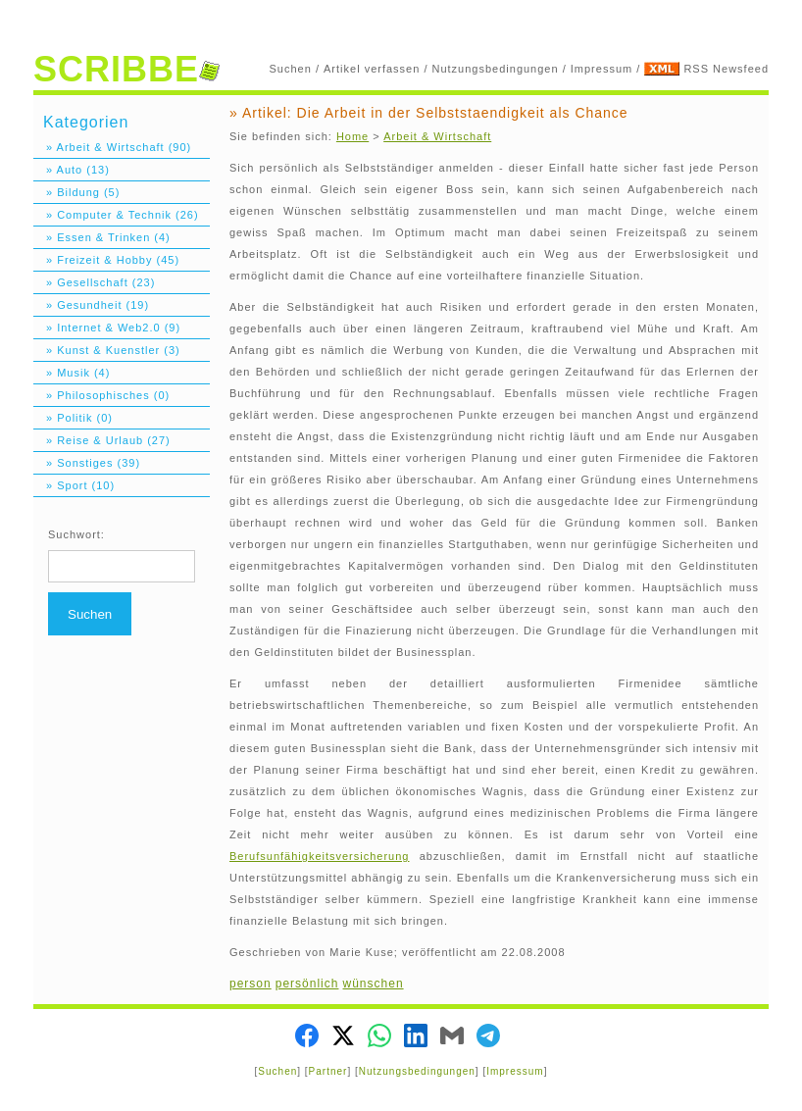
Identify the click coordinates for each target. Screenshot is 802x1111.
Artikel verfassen (372, 69)
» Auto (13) (71, 170)
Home (352, 136)
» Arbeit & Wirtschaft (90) (112, 147)
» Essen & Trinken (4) (102, 237)
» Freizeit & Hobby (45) (106, 260)
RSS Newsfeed (726, 69)
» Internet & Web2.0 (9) (106, 327)
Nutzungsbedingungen (495, 69)
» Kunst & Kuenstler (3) (106, 350)
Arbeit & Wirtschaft (437, 136)
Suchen (291, 69)
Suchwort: (76, 534)
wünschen (373, 983)
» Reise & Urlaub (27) (102, 440)
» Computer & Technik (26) (116, 215)
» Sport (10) (74, 485)
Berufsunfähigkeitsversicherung (319, 856)
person (250, 983)
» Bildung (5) (76, 192)
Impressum (601, 69)
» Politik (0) (73, 418)
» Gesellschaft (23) (94, 282)
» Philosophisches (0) (101, 395)
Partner (328, 1071)
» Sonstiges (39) (86, 463)
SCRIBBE (126, 69)
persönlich (307, 983)
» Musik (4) (71, 373)
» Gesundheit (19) (91, 305)
